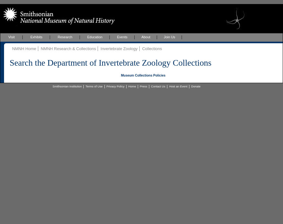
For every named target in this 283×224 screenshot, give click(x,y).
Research (65, 37)
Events (122, 37)
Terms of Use (94, 86)
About (146, 37)
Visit (11, 37)
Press (143, 86)
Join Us (169, 37)
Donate (196, 86)
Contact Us (158, 86)
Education (95, 37)
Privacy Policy (115, 86)
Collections (152, 48)
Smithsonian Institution (67, 86)
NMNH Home (24, 48)
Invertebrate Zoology (118, 48)
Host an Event (178, 86)
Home (132, 86)
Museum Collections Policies (143, 75)
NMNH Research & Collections (68, 48)
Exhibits (36, 37)
